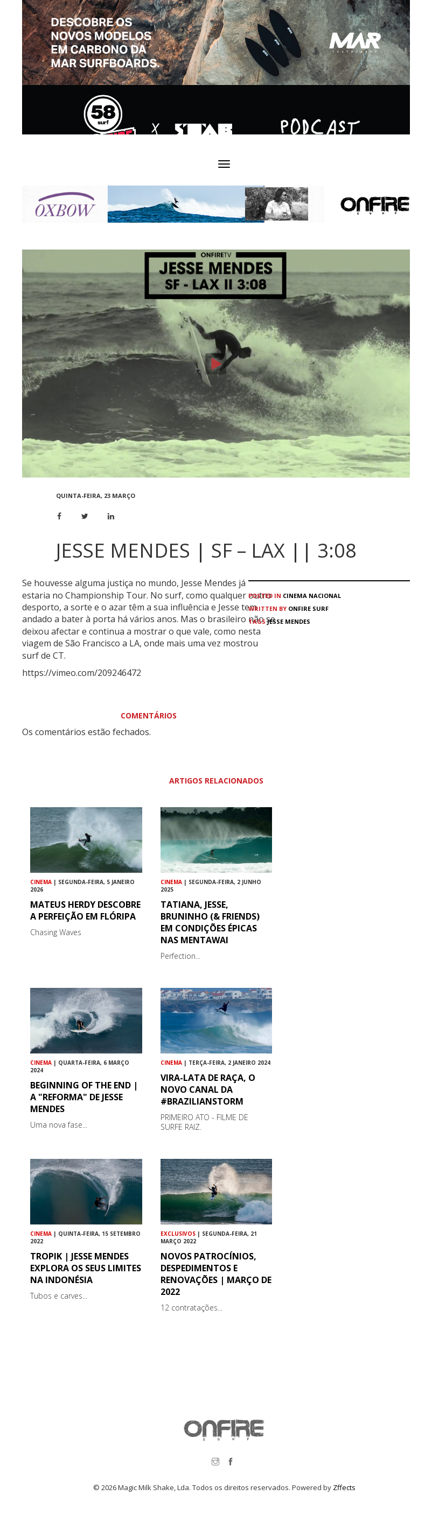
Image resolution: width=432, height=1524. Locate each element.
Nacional (325, 596)
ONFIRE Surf (308, 608)
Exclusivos (178, 1233)
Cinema (295, 596)
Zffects (344, 1487)
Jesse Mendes (288, 621)
